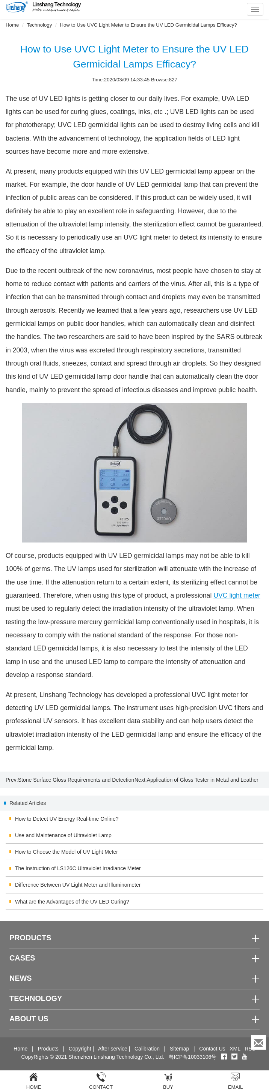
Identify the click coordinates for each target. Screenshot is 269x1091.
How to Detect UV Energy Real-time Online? (66, 819)
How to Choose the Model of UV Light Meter (66, 852)
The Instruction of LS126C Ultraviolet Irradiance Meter (78, 868)
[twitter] (235, 1057)
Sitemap (179, 1049)
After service (112, 1049)
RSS (250, 1049)
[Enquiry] (258, 1042)
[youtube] (245, 1057)
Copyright (80, 1049)
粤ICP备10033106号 (193, 1057)
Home (12, 25)
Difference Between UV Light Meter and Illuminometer (78, 885)
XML (235, 1049)
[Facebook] (223, 1057)
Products (48, 1049)
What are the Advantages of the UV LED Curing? (72, 902)
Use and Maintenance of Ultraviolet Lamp (63, 835)
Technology (39, 25)
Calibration (147, 1049)
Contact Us (212, 1049)
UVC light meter (236, 595)
